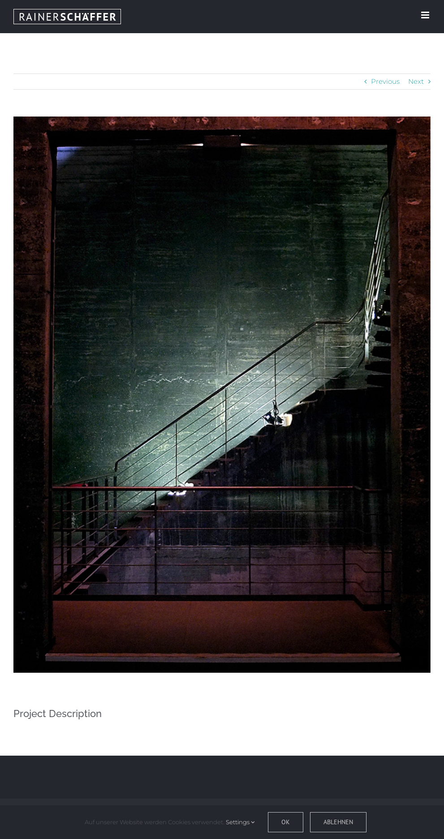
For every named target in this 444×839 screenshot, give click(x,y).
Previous (385, 81)
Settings (240, 822)
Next (416, 81)
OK (285, 822)
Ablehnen (338, 822)
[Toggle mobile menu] (426, 15)
